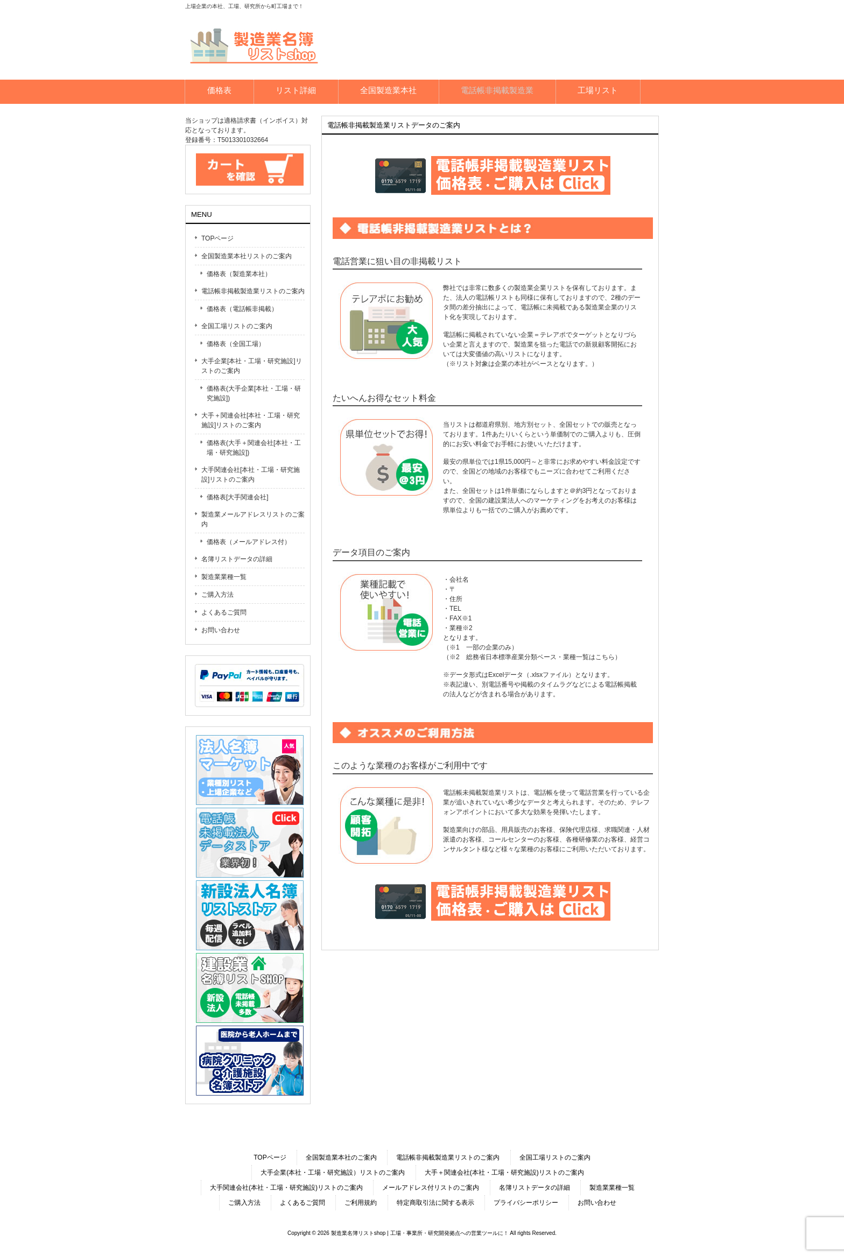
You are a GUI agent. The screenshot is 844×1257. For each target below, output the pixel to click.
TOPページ (217, 238)
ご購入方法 (217, 594)
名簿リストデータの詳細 (236, 559)
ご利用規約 (360, 1202)
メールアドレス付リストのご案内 (430, 1187)
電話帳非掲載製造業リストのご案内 (253, 291)
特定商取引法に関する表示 (435, 1202)
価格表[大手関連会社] (238, 497)
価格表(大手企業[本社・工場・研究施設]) (254, 393)
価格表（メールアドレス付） (249, 542)
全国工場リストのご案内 (236, 326)
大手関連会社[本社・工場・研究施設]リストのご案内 (250, 474)
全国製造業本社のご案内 (341, 1157)
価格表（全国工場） (236, 344)
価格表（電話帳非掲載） (242, 309)
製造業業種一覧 (224, 577)
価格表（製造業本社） (239, 274)
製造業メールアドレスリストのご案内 (253, 519)
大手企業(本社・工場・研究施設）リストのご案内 (333, 1172)
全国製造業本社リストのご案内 (246, 256)
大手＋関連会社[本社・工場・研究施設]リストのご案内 (250, 420)
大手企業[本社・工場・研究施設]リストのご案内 (251, 366)
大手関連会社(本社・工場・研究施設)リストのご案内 (286, 1187)
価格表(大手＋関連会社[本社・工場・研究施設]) (254, 447)
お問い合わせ (220, 630)
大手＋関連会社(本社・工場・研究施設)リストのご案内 (504, 1172)
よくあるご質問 (224, 612)
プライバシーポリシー (526, 1202)
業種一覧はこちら (589, 657)
